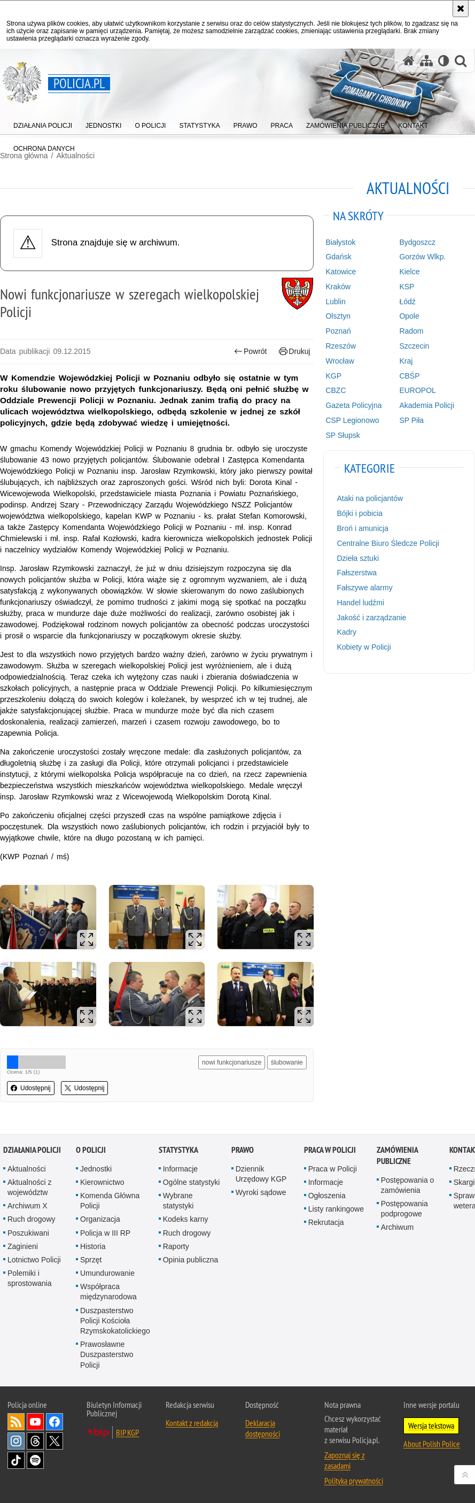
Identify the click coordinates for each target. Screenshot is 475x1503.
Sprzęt (91, 1259)
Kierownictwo (102, 1182)
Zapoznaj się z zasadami (344, 1460)
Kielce (409, 271)
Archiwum (397, 1227)
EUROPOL (417, 390)
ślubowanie (287, 1062)
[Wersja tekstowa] (443, 60)
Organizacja (100, 1219)
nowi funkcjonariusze (231, 1062)
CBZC (335, 390)
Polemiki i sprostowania (29, 1278)
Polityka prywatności (353, 1480)
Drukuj (294, 351)
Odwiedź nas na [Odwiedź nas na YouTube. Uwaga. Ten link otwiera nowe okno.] (35, 1421)
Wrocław (339, 361)
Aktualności (26, 1169)
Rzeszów (340, 346)
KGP (333, 376)
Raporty (176, 1246)
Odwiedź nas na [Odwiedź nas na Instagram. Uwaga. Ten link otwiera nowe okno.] (16, 1441)
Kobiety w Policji (364, 647)
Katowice (340, 271)
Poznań (338, 331)
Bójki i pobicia (360, 513)
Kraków (338, 286)
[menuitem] (42, 123)
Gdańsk (338, 256)
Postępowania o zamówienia (407, 1185)
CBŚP (409, 376)
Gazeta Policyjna (353, 405)
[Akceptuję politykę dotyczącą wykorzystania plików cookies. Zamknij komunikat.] (461, 8)
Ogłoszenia (327, 1195)
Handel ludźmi (360, 602)
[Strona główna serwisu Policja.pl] (409, 60)
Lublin (335, 301)
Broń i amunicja (362, 528)
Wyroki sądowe (261, 1192)
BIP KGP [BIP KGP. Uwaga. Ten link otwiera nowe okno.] (127, 1432)
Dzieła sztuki (358, 558)
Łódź (407, 301)
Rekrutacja (326, 1222)
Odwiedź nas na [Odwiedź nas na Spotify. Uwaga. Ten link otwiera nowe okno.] (35, 1460)
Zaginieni (22, 1246)
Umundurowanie (107, 1273)
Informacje (180, 1169)
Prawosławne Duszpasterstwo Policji (107, 1354)
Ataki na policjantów (370, 498)
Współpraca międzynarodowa (108, 1291)
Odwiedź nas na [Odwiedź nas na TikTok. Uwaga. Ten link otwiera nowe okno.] (16, 1460)
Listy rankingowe (336, 1209)
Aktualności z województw (29, 1187)
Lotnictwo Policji (34, 1259)
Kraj (405, 361)
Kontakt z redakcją (192, 1422)
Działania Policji (32, 1149)
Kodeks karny (185, 1219)
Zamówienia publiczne (397, 1155)
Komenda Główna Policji (109, 1200)
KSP (406, 286)
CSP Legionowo (352, 420)
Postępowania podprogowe (404, 1208)
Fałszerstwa (357, 572)
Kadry (346, 632)
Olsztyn (338, 316)
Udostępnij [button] (31, 1088)
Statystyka (178, 1149)
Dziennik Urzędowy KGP (261, 1174)
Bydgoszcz (417, 242)
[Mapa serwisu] (426, 60)
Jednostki (96, 1169)
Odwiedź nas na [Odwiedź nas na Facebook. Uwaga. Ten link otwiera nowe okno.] (54, 1421)
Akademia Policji (426, 405)
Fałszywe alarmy (364, 587)
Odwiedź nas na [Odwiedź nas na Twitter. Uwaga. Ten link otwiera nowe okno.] (54, 1441)
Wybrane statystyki (178, 1200)
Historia (92, 1246)
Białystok (340, 242)
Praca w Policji (330, 1149)
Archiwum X (27, 1205)
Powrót (250, 351)
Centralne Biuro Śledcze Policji (388, 543)
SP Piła (411, 420)
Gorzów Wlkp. (422, 256)
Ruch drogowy (31, 1219)
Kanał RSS (16, 1421)
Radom (411, 331)
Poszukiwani (28, 1233)
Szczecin (414, 346)
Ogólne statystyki (191, 1182)
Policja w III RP (105, 1233)
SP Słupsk (342, 435)
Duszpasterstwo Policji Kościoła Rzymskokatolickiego (115, 1320)
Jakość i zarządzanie (371, 617)
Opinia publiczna (191, 1259)
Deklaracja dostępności (262, 1428)
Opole (409, 316)
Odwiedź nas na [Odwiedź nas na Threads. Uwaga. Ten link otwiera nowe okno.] (35, 1441)
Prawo (242, 1149)
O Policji (91, 1149)
